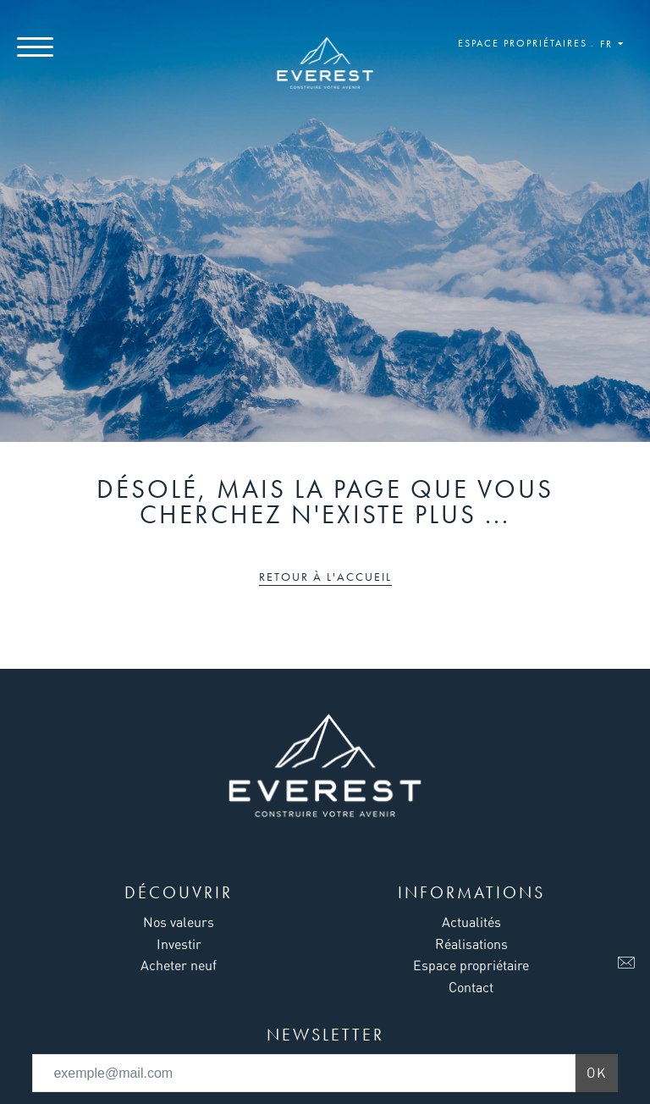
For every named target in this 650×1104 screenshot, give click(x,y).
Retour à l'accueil (325, 576)
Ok (597, 1072)
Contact (471, 987)
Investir (179, 944)
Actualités (471, 922)
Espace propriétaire (471, 965)
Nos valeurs (178, 922)
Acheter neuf (178, 965)
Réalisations (471, 944)
